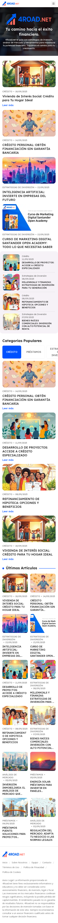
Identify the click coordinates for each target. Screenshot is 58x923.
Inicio (5, 862)
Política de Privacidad (33, 867)
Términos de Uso (10, 867)
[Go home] (12, 3)
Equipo (35, 862)
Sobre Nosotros (19, 862)
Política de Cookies (11, 872)
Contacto (46, 862)
